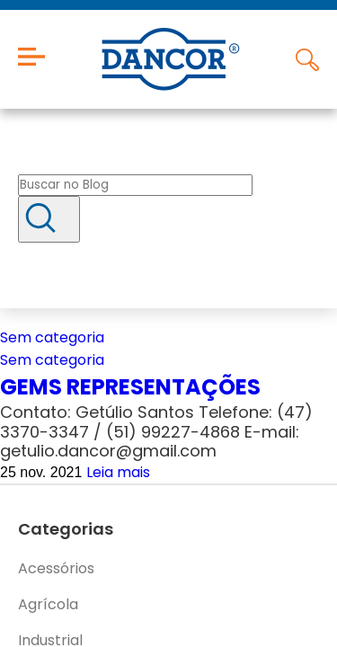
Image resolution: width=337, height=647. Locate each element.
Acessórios (56, 568)
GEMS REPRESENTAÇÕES (130, 387)
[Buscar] (49, 219)
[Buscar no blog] (135, 185)
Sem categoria (52, 337)
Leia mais (118, 472)
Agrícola (48, 604)
